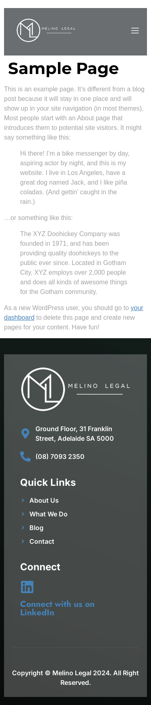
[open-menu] (134, 32)
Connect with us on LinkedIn (57, 608)
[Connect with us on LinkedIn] (27, 587)
